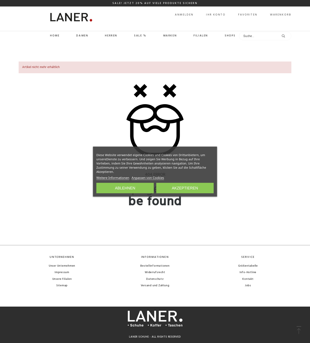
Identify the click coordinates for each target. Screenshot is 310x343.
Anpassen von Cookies (148, 177)
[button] (299, 330)
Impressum (62, 272)
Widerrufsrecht (155, 272)
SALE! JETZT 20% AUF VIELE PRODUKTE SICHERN (154, 3)
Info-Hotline (248, 272)
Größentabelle (248, 266)
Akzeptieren (185, 188)
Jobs (248, 285)
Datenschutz (155, 279)
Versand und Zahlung (155, 285)
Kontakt (247, 279)
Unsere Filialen (62, 279)
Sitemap (62, 285)
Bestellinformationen (155, 266)
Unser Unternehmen (62, 266)
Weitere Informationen (112, 177)
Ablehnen (125, 188)
